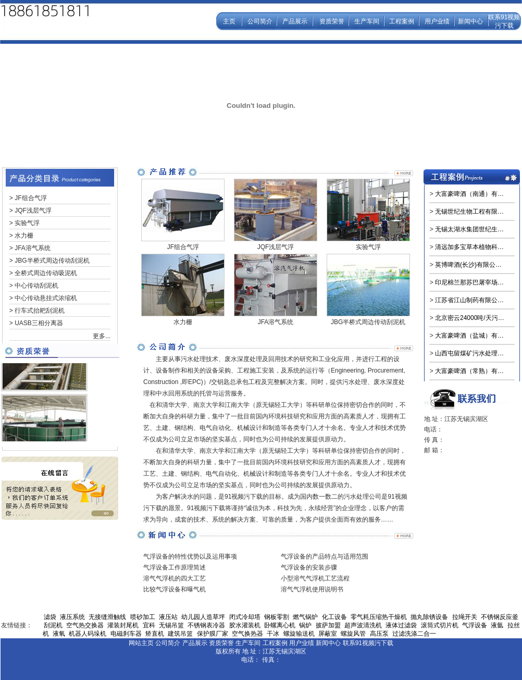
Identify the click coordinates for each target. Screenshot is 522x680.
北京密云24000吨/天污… (469, 318)
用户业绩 (437, 21)
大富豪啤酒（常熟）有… (469, 371)
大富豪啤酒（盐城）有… (469, 335)
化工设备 (334, 617)
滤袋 (50, 617)
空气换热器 (247, 633)
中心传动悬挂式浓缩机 (46, 298)
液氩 (497, 625)
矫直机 (154, 633)
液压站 (168, 617)
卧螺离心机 (279, 625)
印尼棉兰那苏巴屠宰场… (469, 282)
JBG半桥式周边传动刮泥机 (52, 260)
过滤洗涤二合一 (414, 633)
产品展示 (294, 21)
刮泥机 (53, 625)
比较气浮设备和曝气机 (174, 589)
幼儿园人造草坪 (203, 617)
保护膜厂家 (212, 633)
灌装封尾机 (123, 625)
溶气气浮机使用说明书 (312, 589)
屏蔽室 (327, 633)
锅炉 (305, 625)
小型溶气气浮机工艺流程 (315, 578)
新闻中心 (470, 21)
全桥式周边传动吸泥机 (46, 273)
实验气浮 (27, 223)
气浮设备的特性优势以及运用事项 (190, 556)
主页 (229, 21)
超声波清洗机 (363, 625)
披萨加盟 (328, 625)
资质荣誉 (331, 21)
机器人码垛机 (87, 633)
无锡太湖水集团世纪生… (469, 229)
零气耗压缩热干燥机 (379, 617)
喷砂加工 (142, 617)
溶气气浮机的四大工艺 (174, 578)
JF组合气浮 (30, 198)
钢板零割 (276, 617)
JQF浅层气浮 (33, 210)
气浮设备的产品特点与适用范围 (324, 556)
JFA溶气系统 (33, 248)
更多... (101, 336)
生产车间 (366, 21)
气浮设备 (474, 625)
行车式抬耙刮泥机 (40, 310)
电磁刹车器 (126, 633)
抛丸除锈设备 (429, 617)
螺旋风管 (353, 633)
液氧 (59, 633)
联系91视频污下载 (368, 643)
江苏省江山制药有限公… (469, 300)
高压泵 (379, 633)
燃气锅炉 (305, 617)
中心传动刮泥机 (36, 285)
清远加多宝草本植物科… (469, 247)
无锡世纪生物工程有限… (469, 211)
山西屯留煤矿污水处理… (469, 353)
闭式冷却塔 (244, 617)
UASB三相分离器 (39, 323)
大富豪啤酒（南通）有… (469, 193)
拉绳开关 (464, 617)
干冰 (273, 633)
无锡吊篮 (171, 625)
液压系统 (72, 617)
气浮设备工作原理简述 (174, 567)
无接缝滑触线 (107, 617)
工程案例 (401, 21)
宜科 (149, 625)
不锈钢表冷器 (206, 625)
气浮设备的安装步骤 (309, 567)
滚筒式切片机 (439, 625)
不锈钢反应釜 (499, 617)
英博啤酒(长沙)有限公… (468, 264)
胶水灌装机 (244, 625)
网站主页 (141, 643)
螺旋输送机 (299, 633)
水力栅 (24, 235)
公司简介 (259, 21)
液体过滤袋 (401, 625)
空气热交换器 (85, 625)
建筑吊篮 (180, 633)
